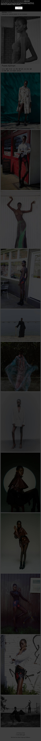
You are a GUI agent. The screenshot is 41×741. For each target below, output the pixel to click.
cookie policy (27, 1)
